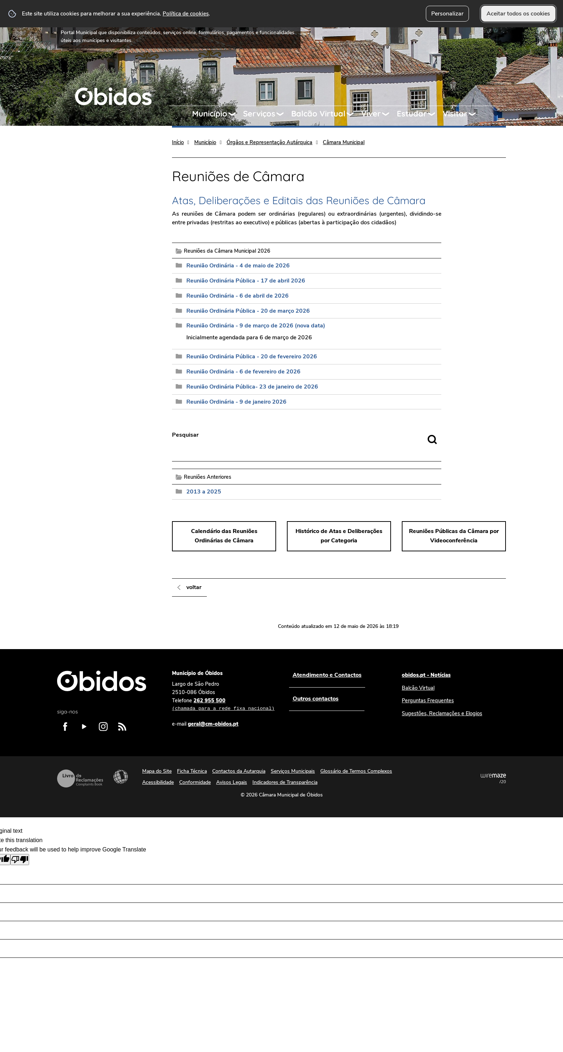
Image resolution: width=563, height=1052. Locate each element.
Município (209, 114)
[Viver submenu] (389, 114)
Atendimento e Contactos (326, 675)
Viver (371, 114)
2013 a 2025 (203, 492)
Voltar (193, 587)
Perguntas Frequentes (428, 700)
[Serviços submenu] (283, 114)
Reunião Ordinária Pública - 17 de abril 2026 (245, 281)
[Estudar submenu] (435, 114)
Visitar (455, 114)
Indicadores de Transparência (284, 782)
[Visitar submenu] (475, 114)
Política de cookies (186, 13)
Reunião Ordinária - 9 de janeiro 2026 (236, 402)
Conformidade (195, 782)
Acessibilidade (120, 777)
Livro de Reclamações (80, 778)
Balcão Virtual (318, 114)
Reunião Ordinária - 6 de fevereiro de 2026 (243, 372)
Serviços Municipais (293, 771)
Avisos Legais (231, 782)
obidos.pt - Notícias (426, 675)
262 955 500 (223, 705)
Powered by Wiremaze (493, 778)
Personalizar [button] (447, 14)
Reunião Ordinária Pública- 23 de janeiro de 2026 (252, 387)
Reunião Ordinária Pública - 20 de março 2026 (248, 311)
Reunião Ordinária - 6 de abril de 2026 (237, 296)
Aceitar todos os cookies (518, 14)
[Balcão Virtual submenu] (353, 114)
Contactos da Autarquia (238, 771)
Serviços (259, 114)
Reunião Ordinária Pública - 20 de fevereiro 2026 (251, 356)
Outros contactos (315, 699)
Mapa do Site (157, 771)
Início (178, 142)
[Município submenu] (235, 114)
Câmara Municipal (343, 142)
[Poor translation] (19, 859)
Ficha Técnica (192, 771)
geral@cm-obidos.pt (213, 723)
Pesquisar (185, 435)
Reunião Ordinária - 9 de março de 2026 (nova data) (255, 326)
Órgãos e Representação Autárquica (269, 142)
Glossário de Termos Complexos (356, 771)
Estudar (412, 114)
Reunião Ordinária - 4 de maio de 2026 (238, 266)
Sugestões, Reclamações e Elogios (442, 713)
